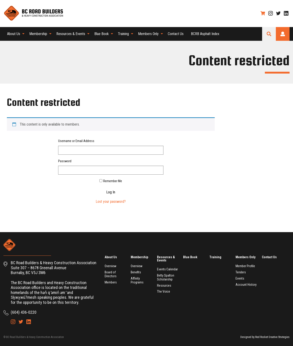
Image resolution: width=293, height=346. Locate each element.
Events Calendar (167, 269)
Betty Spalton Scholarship (165, 277)
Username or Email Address (76, 141)
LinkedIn (286, 13)
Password (64, 161)
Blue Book (101, 34)
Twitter (278, 13)
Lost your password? (111, 201)
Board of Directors (111, 274)
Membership (38, 34)
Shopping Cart (262, 13)
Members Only (148, 34)
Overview (110, 266)
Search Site (269, 34)
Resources (164, 285)
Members (111, 282)
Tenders (241, 272)
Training (123, 34)
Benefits (136, 272)
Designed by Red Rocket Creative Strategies (265, 337)
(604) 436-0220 (23, 312)
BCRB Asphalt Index (205, 34)
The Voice (163, 291)
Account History (246, 284)
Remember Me (112, 181)
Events (240, 278)
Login (283, 34)
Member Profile (245, 266)
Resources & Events (70, 34)
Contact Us (176, 34)
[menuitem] (14, 34)
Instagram (270, 13)
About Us (13, 34)
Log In (110, 192)
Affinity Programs (137, 280)
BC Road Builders (33, 13)
